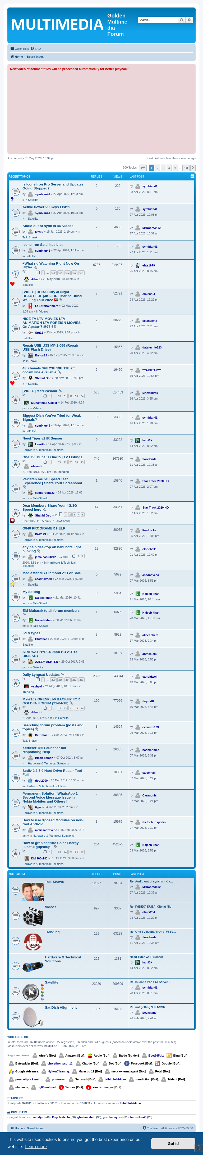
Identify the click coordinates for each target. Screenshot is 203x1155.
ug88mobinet (47, 1087)
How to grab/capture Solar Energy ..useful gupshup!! (50, 845)
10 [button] (186, 167)
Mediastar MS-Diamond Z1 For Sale (51, 573)
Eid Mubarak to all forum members (51, 611)
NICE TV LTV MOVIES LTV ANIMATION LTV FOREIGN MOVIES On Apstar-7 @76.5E (51, 323)
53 (76, 396)
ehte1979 (148, 265)
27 (82, 852)
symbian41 (42, 194)
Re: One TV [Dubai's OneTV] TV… (153, 931)
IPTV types (31, 633)
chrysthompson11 (60, 1063)
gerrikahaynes (113, 1117)
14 (71, 708)
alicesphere (150, 635)
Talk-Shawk (29, 237)
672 (68, 272)
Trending (63, 471)
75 (82, 462)
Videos (43, 311)
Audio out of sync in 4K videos (47, 226)
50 (59, 396)
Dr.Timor (41, 735)
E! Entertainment (46, 305)
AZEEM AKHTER (46, 661)
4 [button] (169, 167)
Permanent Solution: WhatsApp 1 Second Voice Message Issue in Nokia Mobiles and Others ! (50, 797)
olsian (35, 466)
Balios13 (41, 355)
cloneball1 (149, 549)
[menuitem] (35, 49)
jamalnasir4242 (45, 557)
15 (76, 708)
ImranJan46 (138, 1117)
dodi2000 (41, 780)
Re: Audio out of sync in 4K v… (151, 881)
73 (71, 462)
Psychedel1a (61, 1117)
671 (60, 272)
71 (59, 462)
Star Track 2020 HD (155, 481)
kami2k (40, 444)
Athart (35, 279)
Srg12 (39, 332)
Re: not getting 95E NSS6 (147, 1007)
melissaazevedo (46, 830)
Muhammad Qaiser (44, 402)
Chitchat (41, 639)
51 (65, 396)
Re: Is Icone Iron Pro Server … (151, 982)
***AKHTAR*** (151, 370)
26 (76, 852)
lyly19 (39, 231)
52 (71, 396)
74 (76, 462)
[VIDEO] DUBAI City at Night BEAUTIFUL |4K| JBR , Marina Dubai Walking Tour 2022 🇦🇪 (52, 296)
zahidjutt (38, 1117)
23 (59, 852)
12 (59, 708)
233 (82, 679)
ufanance (21, 1087)
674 (82, 272)
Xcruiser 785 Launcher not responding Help (44, 750)
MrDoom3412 (151, 227)
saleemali (149, 772)
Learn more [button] (36, 1146)
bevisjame (149, 1012)
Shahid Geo (43, 378)
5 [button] (175, 167)
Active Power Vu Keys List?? (46, 207)
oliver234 (148, 294)
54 (82, 396)
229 (53, 679)
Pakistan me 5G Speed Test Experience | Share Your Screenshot (52, 481)
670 (53, 272)
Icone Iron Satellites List (42, 245)
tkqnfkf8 (148, 701)
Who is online (18, 1037)
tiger (38, 807)
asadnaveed (43, 579)
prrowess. (59, 1079)
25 (71, 852)
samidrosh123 (45, 492)
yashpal (36, 686)
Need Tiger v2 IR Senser (42, 438)
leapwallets (150, 393)
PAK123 (40, 534)
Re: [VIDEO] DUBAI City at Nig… (152, 906)
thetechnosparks (154, 822)
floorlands (149, 459)
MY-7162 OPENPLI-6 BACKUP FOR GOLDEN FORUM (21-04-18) (51, 701)
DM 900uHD (39, 858)
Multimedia (17, 874)
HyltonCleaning (58, 1071)
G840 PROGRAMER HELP (43, 528)
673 (74, 272)
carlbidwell (150, 676)
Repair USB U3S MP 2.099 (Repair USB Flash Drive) (50, 347)
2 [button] (157, 167)
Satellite (33, 199)
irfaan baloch (44, 757)
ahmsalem (149, 653)
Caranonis (149, 795)
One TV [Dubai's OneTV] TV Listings (52, 457)
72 (65, 462)
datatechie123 (152, 347)
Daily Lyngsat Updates (41, 675)
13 (65, 708)
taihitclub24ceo (115, 1079)
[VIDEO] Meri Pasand (39, 391)
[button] (143, 168)
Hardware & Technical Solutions (42, 449)
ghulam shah (86, 1117)
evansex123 (150, 727)
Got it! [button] (173, 1144)
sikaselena (149, 320)
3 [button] (163, 167)
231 (68, 679)
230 (60, 679)
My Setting (31, 592)
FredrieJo (149, 530)
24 (65, 852)
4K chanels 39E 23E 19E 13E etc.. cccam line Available (49, 370)
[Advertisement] (101, 111)
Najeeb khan (43, 597)
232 (74, 679)
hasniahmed (150, 749)
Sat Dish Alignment (61, 1007)
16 (82, 708)
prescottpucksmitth (28, 1079)
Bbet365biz (156, 1055)
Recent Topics (19, 176)
